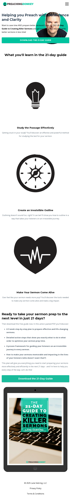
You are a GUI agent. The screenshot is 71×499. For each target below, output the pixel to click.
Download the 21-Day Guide (35, 378)
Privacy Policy (35, 488)
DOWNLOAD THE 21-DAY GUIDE (35, 40)
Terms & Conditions (35, 493)
